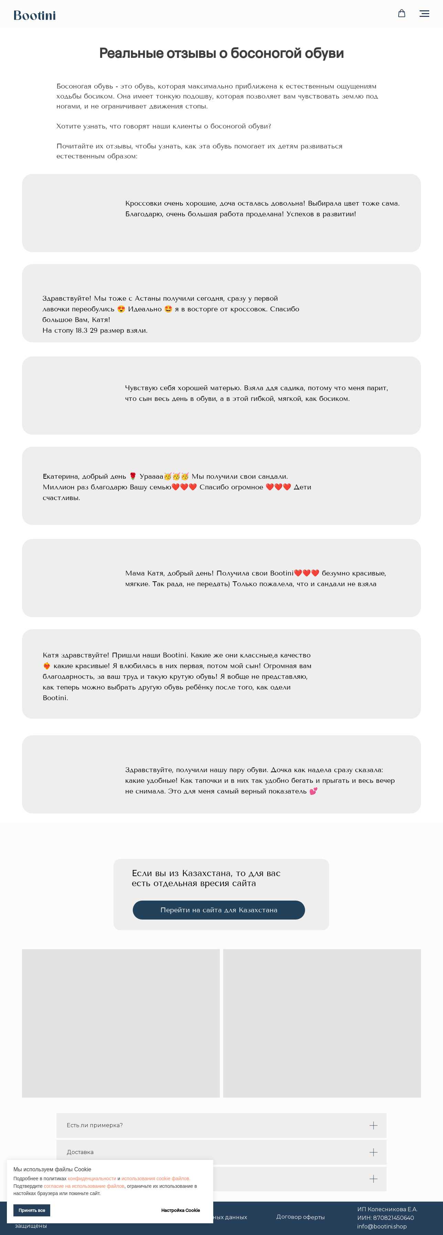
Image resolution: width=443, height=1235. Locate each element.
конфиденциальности (93, 1178)
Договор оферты (301, 1217)
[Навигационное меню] (424, 13)
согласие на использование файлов (84, 1186)
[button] (402, 13)
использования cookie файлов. (156, 1178)
